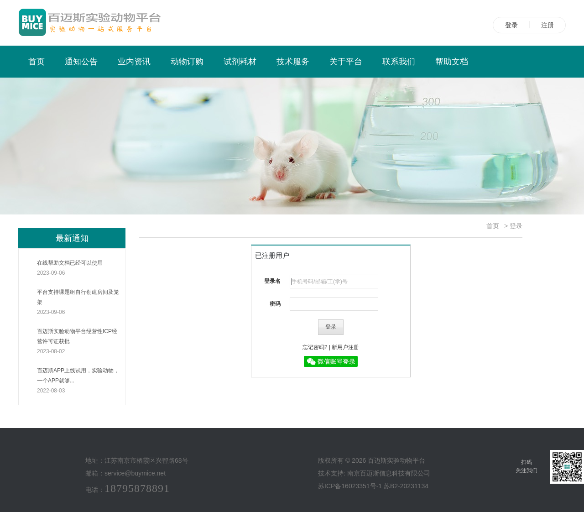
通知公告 (81, 61)
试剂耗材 (240, 61)
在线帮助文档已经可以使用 (78, 269)
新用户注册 (345, 347)
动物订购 (187, 61)
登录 (511, 25)
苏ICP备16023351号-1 (350, 486)
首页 (36, 61)
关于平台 (345, 61)
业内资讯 (134, 61)
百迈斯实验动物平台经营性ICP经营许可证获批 (78, 342)
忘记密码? (315, 347)
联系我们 (398, 61)
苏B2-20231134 (406, 486)
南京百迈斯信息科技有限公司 (388, 473)
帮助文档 (451, 61)
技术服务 (292, 61)
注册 (547, 25)
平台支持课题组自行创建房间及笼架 (78, 303)
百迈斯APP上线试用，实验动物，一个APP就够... (78, 381)
